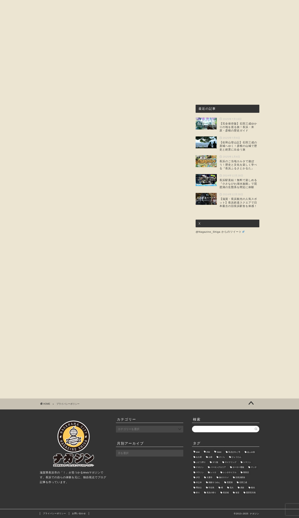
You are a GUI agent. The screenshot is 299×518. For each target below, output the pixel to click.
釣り (198, 492)
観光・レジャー (149, 36)
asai (198, 452)
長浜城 (226, 492)
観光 (253, 487)
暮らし (195, 36)
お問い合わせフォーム (79, 308)
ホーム (75, 36)
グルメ (123, 36)
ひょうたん (236, 457)
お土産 (199, 457)
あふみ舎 (251, 452)
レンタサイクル (229, 472)
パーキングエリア (218, 467)
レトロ (213, 472)
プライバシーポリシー (54, 513)
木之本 (199, 482)
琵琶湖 (230, 482)
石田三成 (243, 482)
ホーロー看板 (238, 467)
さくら (222, 457)
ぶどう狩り (201, 462)
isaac (219, 452)
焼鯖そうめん (214, 482)
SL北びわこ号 (234, 452)
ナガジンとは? (99, 36)
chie (208, 452)
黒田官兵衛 (251, 492)
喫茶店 (246, 472)
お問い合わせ (219, 36)
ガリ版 (215, 462)
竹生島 (211, 487)
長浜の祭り (211, 492)
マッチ (254, 467)
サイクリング (230, 462)
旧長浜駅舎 (240, 477)
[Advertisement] (113, 105)
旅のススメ (224, 477)
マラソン (200, 472)
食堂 (237, 492)
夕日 (198, 477)
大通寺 (209, 477)
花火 (232, 487)
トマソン (247, 462)
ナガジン (200, 467)
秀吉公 (199, 487)
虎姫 (242, 487)
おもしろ (175, 36)
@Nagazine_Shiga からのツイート (220, 231)
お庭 (210, 457)
